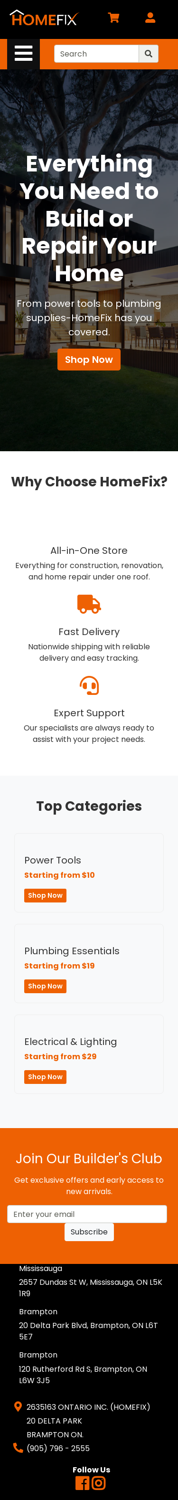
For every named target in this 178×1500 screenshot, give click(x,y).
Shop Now (89, 359)
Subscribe (89, 1231)
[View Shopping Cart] (113, 19)
